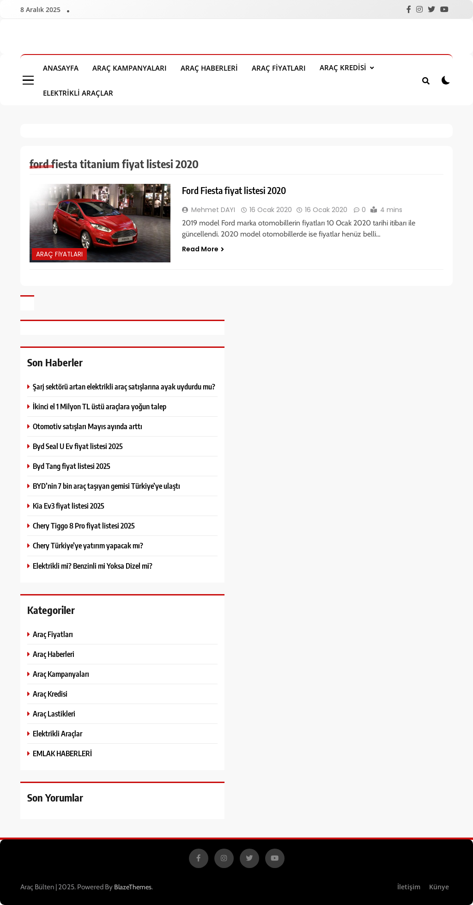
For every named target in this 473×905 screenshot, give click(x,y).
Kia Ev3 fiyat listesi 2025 (68, 505)
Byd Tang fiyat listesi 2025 (71, 466)
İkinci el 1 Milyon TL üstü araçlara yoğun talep (99, 406)
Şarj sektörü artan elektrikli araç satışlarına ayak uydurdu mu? (124, 386)
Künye (439, 886)
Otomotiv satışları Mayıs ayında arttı (87, 426)
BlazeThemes (133, 887)
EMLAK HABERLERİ (62, 753)
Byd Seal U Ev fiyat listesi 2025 (78, 446)
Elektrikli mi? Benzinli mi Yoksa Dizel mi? (92, 566)
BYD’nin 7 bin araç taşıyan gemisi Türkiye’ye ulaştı (106, 486)
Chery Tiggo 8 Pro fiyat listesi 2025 (84, 525)
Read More (203, 249)
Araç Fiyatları (279, 68)
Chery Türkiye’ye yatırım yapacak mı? (88, 545)
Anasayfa (61, 68)
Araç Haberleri (209, 68)
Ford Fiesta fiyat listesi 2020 (234, 190)
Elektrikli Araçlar (78, 92)
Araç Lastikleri (54, 713)
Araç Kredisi (343, 67)
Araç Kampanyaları (129, 68)
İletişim (408, 886)
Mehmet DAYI (213, 209)
